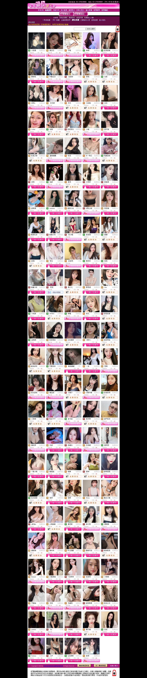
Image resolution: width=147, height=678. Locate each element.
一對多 (79, 77)
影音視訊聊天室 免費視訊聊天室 (53, 666)
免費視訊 (42, 50)
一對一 (97, 340)
